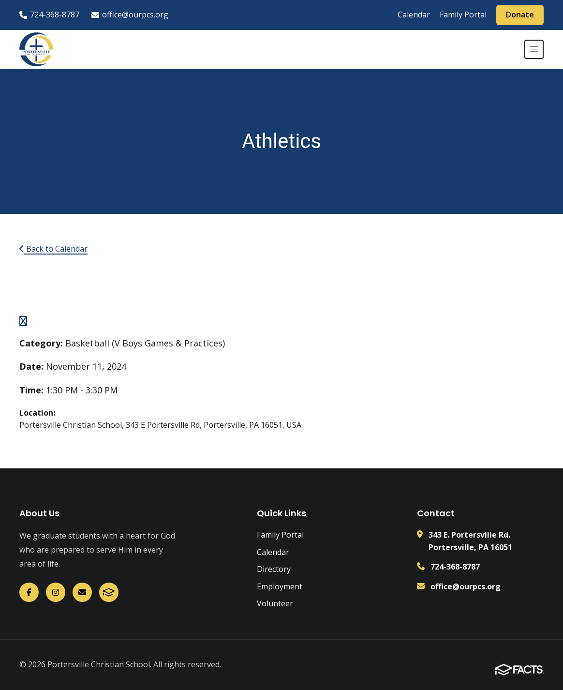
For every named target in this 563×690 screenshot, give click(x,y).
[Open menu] (534, 49)
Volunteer (275, 603)
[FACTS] (109, 592)
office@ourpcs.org (129, 14)
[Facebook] (29, 592)
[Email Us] (82, 592)
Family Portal (463, 14)
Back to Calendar (53, 248)
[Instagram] (55, 592)
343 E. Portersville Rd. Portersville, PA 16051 (470, 541)
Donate (520, 14)
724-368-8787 (49, 14)
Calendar (414, 14)
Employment (279, 586)
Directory (274, 569)
